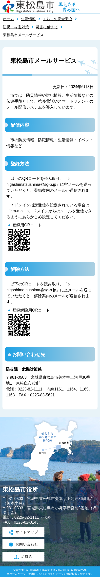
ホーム (8, 19)
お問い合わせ (24, 544)
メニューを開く (94, 6)
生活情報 (28, 19)
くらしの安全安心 (57, 19)
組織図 (23, 557)
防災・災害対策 (16, 27)
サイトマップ (24, 532)
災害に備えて (47, 27)
